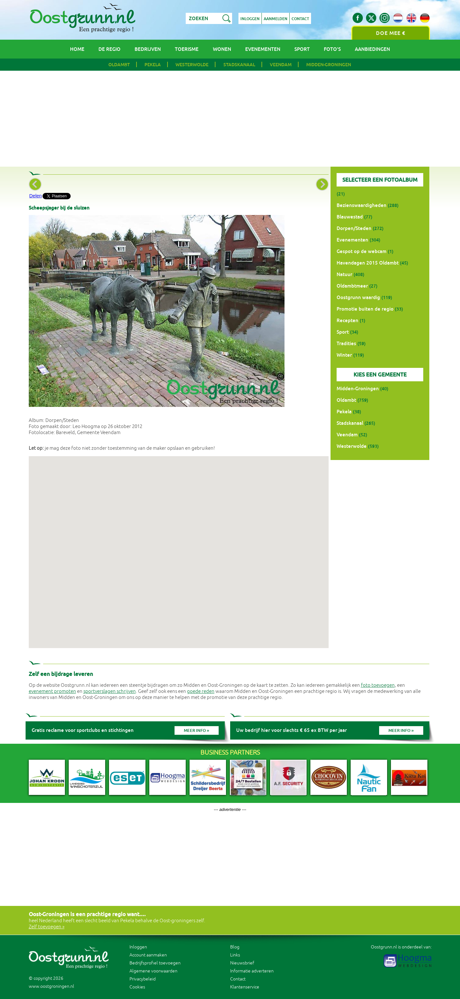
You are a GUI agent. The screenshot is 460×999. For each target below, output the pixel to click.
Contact (300, 18)
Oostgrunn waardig (358, 297)
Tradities (346, 343)
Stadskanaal (239, 64)
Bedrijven (148, 49)
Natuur (344, 274)
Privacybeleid (142, 979)
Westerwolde (191, 64)
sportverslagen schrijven (109, 691)
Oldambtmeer (352, 286)
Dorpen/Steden (354, 228)
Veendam (281, 64)
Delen (35, 195)
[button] (179, 546)
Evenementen (262, 49)
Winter (344, 355)
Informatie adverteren (252, 971)
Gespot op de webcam (361, 251)
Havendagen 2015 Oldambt (368, 263)
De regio (109, 49)
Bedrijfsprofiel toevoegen (155, 963)
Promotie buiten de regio (365, 309)
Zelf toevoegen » (47, 927)
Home (77, 49)
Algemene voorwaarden (153, 971)
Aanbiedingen (372, 49)
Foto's (332, 49)
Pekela (152, 64)
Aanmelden (275, 18)
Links (235, 955)
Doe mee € (390, 33)
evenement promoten (52, 691)
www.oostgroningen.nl (51, 986)
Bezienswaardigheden (361, 205)
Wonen (222, 49)
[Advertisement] (230, 118)
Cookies (137, 987)
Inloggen (250, 18)
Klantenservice (244, 987)
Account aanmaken (148, 955)
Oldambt (119, 64)
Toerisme (187, 49)
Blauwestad (350, 217)
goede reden (200, 691)
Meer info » (196, 730)
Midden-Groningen (328, 64)
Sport (302, 49)
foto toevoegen (378, 685)
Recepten (347, 320)
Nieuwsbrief (242, 963)
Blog (234, 947)
